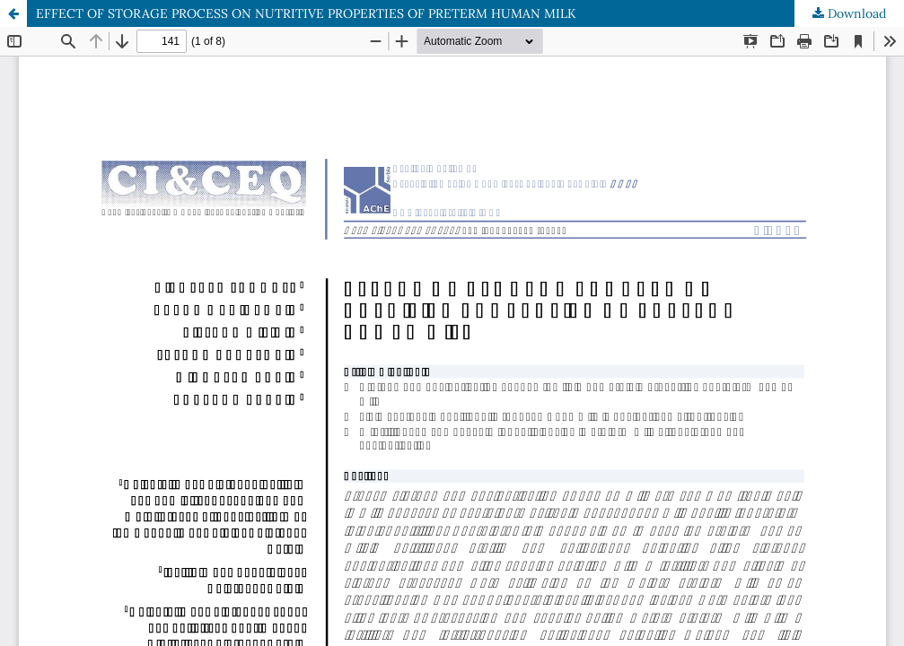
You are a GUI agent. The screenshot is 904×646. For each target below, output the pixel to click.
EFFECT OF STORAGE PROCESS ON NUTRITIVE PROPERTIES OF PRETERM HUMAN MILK (306, 13)
